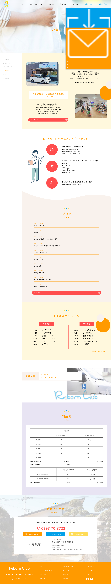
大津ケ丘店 (6, 63)
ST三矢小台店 (7, 67)
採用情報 (75, 4)
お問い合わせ (90, 572)
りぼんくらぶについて (36, 4)
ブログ (88, 576)
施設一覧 (51, 4)
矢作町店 (5, 78)
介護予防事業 (90, 567)
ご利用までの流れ (68, 567)
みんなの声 (66, 572)
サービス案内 (43, 576)
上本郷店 (5, 59)
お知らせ (65, 576)
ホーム (21, 4)
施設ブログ (63, 4)
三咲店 (4, 75)
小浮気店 (8, 70)
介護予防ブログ (103, 4)
